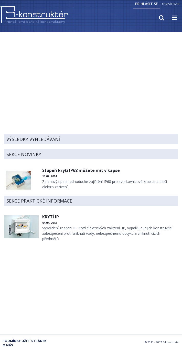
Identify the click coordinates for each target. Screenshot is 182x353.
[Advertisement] (91, 71)
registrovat (171, 3)
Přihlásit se (146, 3)
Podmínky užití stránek (24, 341)
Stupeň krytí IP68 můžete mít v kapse (81, 170)
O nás (8, 345)
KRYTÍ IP (50, 217)
